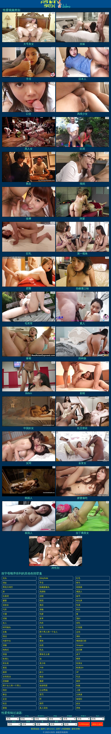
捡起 (41, 676)
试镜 (5, 618)
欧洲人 (6, 659)
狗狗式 (6, 650)
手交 (41, 582)
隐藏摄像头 (44, 587)
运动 (78, 632)
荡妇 (78, 618)
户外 (41, 667)
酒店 (41, 605)
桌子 (78, 654)
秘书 (78, 596)
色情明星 (43, 685)
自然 (41, 645)
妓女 (78, 703)
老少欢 (42, 663)
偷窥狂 (79, 699)
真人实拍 (43, 708)
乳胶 (41, 614)
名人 (5, 623)
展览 (5, 667)
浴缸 (5, 582)
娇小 (41, 672)
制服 (78, 685)
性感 (78, 605)
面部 (5, 672)
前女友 (6, 663)
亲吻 (41, 609)
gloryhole (43, 578)
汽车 (5, 609)
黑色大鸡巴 (8, 587)
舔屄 (41, 703)
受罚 (41, 694)
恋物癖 (6, 681)
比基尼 (6, 596)
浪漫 (5, 654)
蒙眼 (5, 600)
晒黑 (78, 659)
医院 (41, 600)
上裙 (78, 690)
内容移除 (66, 729)
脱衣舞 (79, 650)
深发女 (6, 605)
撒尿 (41, 681)
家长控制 (76, 729)
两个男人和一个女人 (48, 632)
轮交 (5, 703)
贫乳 (78, 623)
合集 (5, 632)
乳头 (41, 650)
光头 (5, 578)
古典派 (79, 694)
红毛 (78, 578)
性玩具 (79, 600)
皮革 (41, 618)
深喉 (5, 645)
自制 (41, 596)
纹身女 (79, 663)
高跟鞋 (42, 591)
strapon (79, 645)
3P (77, 672)
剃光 (78, 609)
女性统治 (7, 676)
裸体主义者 (44, 654)
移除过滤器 (97, 724)
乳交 (78, 676)
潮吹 (78, 636)
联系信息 (35, 729)
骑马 (78, 582)
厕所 (78, 681)
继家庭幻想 (81, 641)
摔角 (78, 708)
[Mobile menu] (2, 4)
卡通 (5, 614)
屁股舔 (79, 587)
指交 (5, 690)
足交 (5, 699)
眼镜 (5, 708)
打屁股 (79, 627)
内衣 (41, 623)
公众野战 (43, 690)
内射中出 (7, 641)
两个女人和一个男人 (12, 685)
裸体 (41, 641)
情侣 (5, 636)
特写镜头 (7, 627)
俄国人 (79, 591)
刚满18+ (80, 667)
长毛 (41, 627)
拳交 (5, 694)
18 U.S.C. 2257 (53, 729)
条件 (43, 729)
